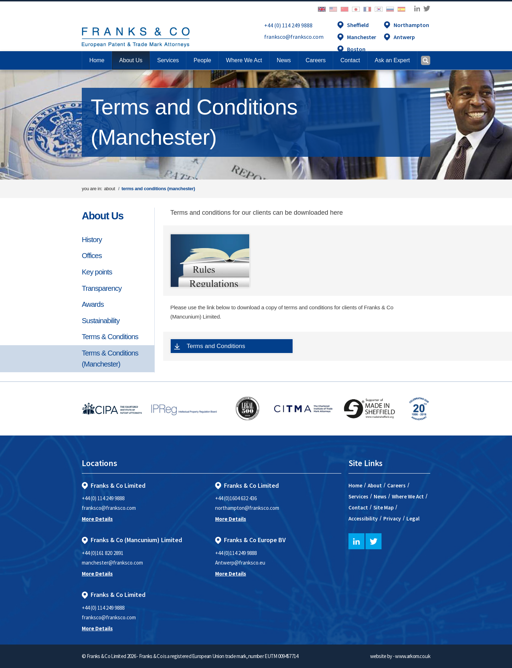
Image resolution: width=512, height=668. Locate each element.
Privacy (392, 518)
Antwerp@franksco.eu (240, 562)
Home (96, 60)
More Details (97, 518)
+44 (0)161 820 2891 (102, 553)
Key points (97, 272)
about (109, 188)
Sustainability (100, 321)
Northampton (411, 24)
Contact (358, 507)
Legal (413, 518)
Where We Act (408, 496)
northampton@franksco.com (247, 507)
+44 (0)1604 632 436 (236, 498)
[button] (350, 60)
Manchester (361, 37)
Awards (93, 304)
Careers (396, 485)
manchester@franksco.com (112, 562)
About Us (102, 215)
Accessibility (363, 518)
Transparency (102, 288)
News (380, 496)
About (375, 485)
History (92, 240)
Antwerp (404, 37)
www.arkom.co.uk (412, 656)
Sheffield (358, 24)
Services (358, 496)
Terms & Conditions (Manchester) (110, 358)
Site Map (383, 507)
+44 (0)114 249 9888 (236, 553)
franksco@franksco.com (294, 36)
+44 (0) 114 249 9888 (288, 25)
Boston (356, 49)
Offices (92, 256)
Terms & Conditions (110, 337)
